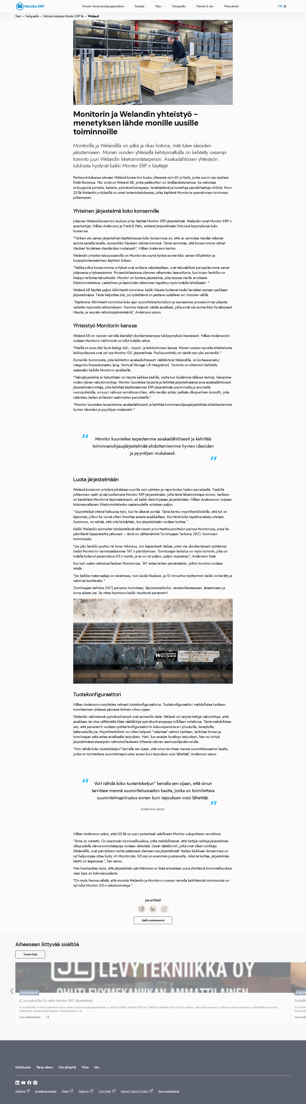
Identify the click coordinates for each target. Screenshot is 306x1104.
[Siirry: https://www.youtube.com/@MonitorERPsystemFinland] (23, 1083)
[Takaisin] (11, 991)
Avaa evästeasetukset (168, 1091)
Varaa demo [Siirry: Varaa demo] (44, 1067)
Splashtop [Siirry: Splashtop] (20, 1091)
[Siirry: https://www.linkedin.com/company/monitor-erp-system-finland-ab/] (17, 1083)
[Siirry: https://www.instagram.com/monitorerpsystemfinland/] (35, 1083)
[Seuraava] (295, 991)
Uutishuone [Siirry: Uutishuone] (23, 1067)
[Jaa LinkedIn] (153, 909)
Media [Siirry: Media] (65, 1091)
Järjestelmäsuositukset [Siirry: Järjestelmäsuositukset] (45, 1091)
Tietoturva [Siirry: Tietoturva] (83, 1091)
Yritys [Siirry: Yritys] (85, 1067)
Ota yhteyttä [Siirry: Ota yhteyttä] (67, 1067)
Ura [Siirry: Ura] (96, 1067)
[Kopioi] (164, 909)
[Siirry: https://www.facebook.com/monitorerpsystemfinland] (29, 1083)
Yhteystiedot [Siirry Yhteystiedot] (231, 6)
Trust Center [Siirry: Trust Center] (105, 1091)
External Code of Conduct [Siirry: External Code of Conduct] (134, 1091)
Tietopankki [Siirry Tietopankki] (180, 6)
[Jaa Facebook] (141, 909)
